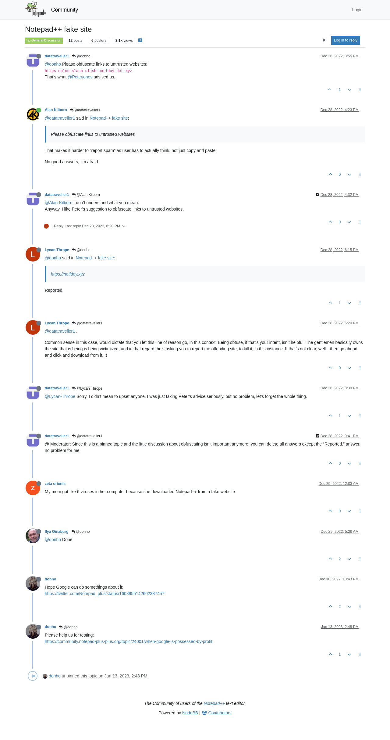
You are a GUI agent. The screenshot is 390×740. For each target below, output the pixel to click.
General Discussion (44, 40)
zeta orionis (55, 484)
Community (64, 10)
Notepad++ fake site (109, 118)
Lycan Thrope (57, 250)
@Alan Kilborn (86, 195)
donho (50, 579)
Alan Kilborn (56, 110)
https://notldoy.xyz (68, 274)
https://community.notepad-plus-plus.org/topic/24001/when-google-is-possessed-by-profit (128, 641)
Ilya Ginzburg (57, 531)
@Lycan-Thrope (60, 396)
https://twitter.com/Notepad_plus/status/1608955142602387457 (104, 593)
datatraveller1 (57, 56)
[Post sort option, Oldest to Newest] (324, 40)
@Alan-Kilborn (58, 202)
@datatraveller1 (85, 110)
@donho (81, 56)
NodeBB (190, 712)
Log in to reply (345, 40)
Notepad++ (214, 703)
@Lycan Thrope (87, 388)
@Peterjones (80, 76)
